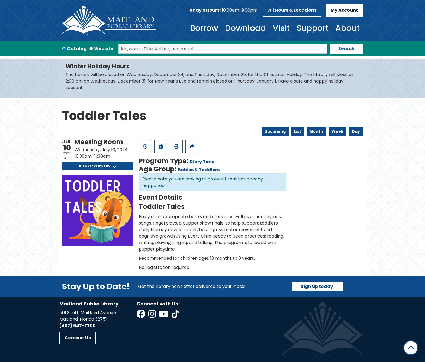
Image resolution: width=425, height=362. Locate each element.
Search (346, 48)
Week (337, 131)
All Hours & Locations (292, 10)
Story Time (201, 162)
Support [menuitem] (313, 28)
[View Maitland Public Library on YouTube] (164, 315)
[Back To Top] (410, 347)
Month (316, 131)
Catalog (77, 48)
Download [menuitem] (245, 28)
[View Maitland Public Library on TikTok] (175, 315)
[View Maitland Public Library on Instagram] (152, 315)
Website (103, 48)
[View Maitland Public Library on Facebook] (141, 315)
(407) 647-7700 (77, 325)
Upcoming (275, 131)
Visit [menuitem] (281, 28)
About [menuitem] (347, 28)
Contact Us (78, 338)
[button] (222, 10)
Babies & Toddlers (199, 170)
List (297, 131)
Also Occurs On (98, 166)
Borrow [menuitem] (204, 28)
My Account (344, 10)
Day (356, 131)
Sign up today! (318, 286)
